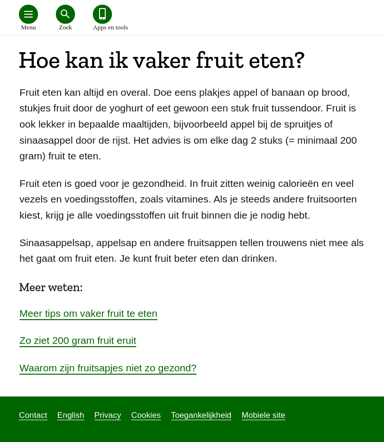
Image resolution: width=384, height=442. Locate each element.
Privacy (107, 415)
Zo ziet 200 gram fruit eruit (77, 340)
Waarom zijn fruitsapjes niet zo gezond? (108, 367)
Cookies (146, 415)
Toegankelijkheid (201, 415)
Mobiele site (263, 415)
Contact (33, 415)
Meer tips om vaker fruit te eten (88, 313)
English (70, 415)
